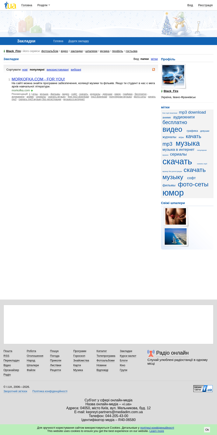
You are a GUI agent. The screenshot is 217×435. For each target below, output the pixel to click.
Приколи (55, 360)
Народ (31, 360)
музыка (44, 94)
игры (35, 94)
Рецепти (55, 370)
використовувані (57, 69)
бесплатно (141, 94)
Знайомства (81, 360)
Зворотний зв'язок (15, 391)
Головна (26, 5)
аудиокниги (18, 96)
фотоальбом (49, 51)
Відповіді (102, 370)
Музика (78, 370)
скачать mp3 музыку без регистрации (40, 99)
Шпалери (33, 365)
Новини (101, 365)
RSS (6, 355)
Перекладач (11, 360)
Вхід (190, 5)
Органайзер (11, 370)
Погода (55, 355)
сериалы (41, 96)
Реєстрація (205, 5)
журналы (95, 94)
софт (74, 94)
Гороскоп (79, 355)
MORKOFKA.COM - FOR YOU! (38, 79)
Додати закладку (78, 41)
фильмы (55, 94)
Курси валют (128, 355)
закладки (77, 51)
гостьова (131, 51)
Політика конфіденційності (49, 391)
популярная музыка (120, 96)
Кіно (122, 365)
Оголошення (35, 355)
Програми (79, 351)
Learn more (156, 431)
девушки (107, 94)
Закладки (126, 351)
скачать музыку (57, 96)
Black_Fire (13, 51)
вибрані (76, 69)
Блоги (124, 360)
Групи (123, 370)
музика (104, 51)
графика (128, 94)
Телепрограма (105, 355)
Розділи (42, 5)
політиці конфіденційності (157, 427)
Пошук (54, 351)
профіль (117, 51)
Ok (207, 429)
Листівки (55, 365)
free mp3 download (78, 96)
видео (65, 94)
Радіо (7, 374)
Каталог (101, 351)
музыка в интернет (74, 99)
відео (64, 51)
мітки (154, 59)
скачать (83, 94)
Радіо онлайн (172, 353)
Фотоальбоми (105, 360)
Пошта (8, 351)
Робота (31, 351)
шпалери (91, 51)
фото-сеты (140, 96)
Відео (7, 365)
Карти (77, 365)
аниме (30, 96)
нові (25, 69)
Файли (31, 370)
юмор (117, 94)
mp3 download (99, 96)
